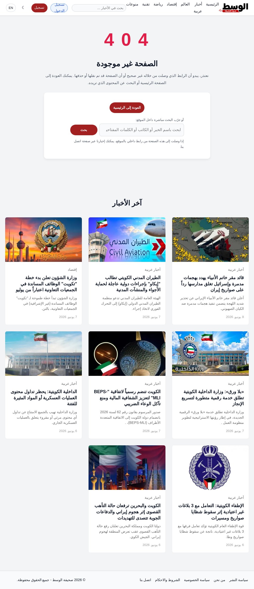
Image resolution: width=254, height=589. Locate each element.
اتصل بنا (145, 580)
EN (11, 8)
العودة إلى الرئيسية (127, 108)
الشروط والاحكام (167, 580)
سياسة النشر (238, 580)
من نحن (219, 580)
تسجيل (39, 7)
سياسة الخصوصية (197, 580)
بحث (83, 130)
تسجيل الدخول (59, 7)
